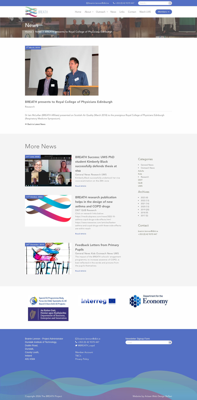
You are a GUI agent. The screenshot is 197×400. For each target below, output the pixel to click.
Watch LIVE (145, 11)
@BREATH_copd (86, 345)
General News (147, 165)
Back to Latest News (35, 124)
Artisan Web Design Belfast (158, 396)
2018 (143, 212)
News (113, 11)
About (88, 11)
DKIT (140, 180)
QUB (140, 183)
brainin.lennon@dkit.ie (148, 231)
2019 (143, 209)
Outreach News (148, 168)
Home (78, 11)
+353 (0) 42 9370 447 (87, 342)
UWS (140, 186)
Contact (132, 11)
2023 (143, 197)
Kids (140, 174)
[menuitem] (78, 11)
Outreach (100, 11)
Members (162, 12)
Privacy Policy (82, 359)
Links (122, 11)
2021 (143, 203)
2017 (143, 215)
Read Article (80, 186)
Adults (141, 171)
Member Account (84, 352)
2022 (143, 200)
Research (145, 177)
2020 (143, 206)
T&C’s (78, 355)
